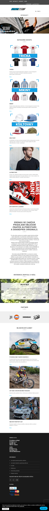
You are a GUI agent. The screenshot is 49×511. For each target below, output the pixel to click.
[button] (2, 291)
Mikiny (11, 103)
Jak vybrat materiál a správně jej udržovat (18, 463)
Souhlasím (5, 508)
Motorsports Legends (16, 206)
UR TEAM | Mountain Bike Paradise (19, 390)
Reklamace (12, 468)
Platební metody (13, 473)
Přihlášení (28, 4)
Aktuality (15, 1)
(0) (39, 11)
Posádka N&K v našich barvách (18, 357)
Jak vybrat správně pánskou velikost (17, 460)
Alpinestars (13, 172)
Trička (11, 69)
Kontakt (21, 1)
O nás (25, 1)
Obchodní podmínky (14, 470)
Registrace (36, 4)
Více (10, 76)
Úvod (10, 1)
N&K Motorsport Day (16, 422)
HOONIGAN (34, 246)
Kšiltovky (12, 138)
